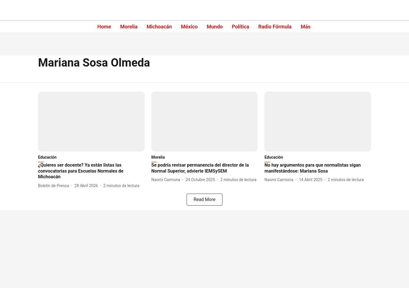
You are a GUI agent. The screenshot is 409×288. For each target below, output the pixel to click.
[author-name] (54, 186)
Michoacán (159, 27)
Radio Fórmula (274, 27)
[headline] (91, 171)
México (189, 27)
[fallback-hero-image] (91, 122)
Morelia (128, 27)
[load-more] (204, 200)
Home (104, 27)
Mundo (215, 27)
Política (240, 27)
